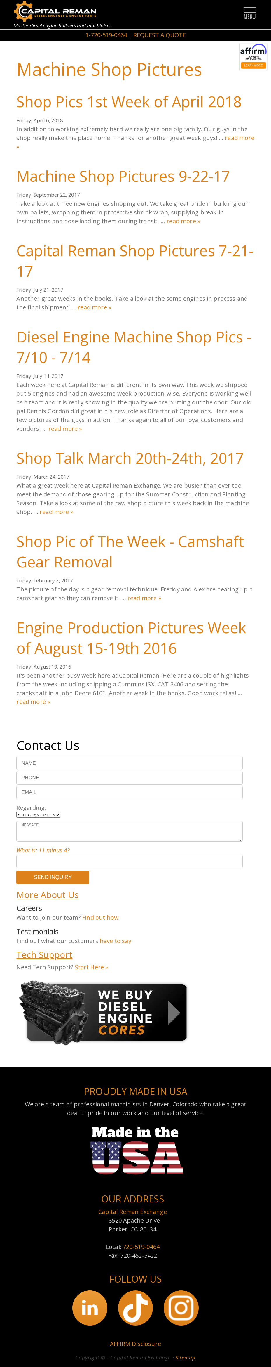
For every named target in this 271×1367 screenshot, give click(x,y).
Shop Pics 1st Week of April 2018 (129, 101)
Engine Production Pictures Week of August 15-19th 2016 (131, 637)
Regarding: (31, 807)
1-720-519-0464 (106, 35)
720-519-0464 (141, 1247)
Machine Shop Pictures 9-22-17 (123, 176)
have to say (115, 941)
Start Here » (92, 967)
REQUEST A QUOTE (159, 35)
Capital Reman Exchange (132, 1212)
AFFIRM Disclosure (135, 1344)
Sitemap (185, 1357)
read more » (183, 221)
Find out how (100, 917)
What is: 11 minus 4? (43, 850)
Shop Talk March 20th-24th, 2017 (130, 458)
